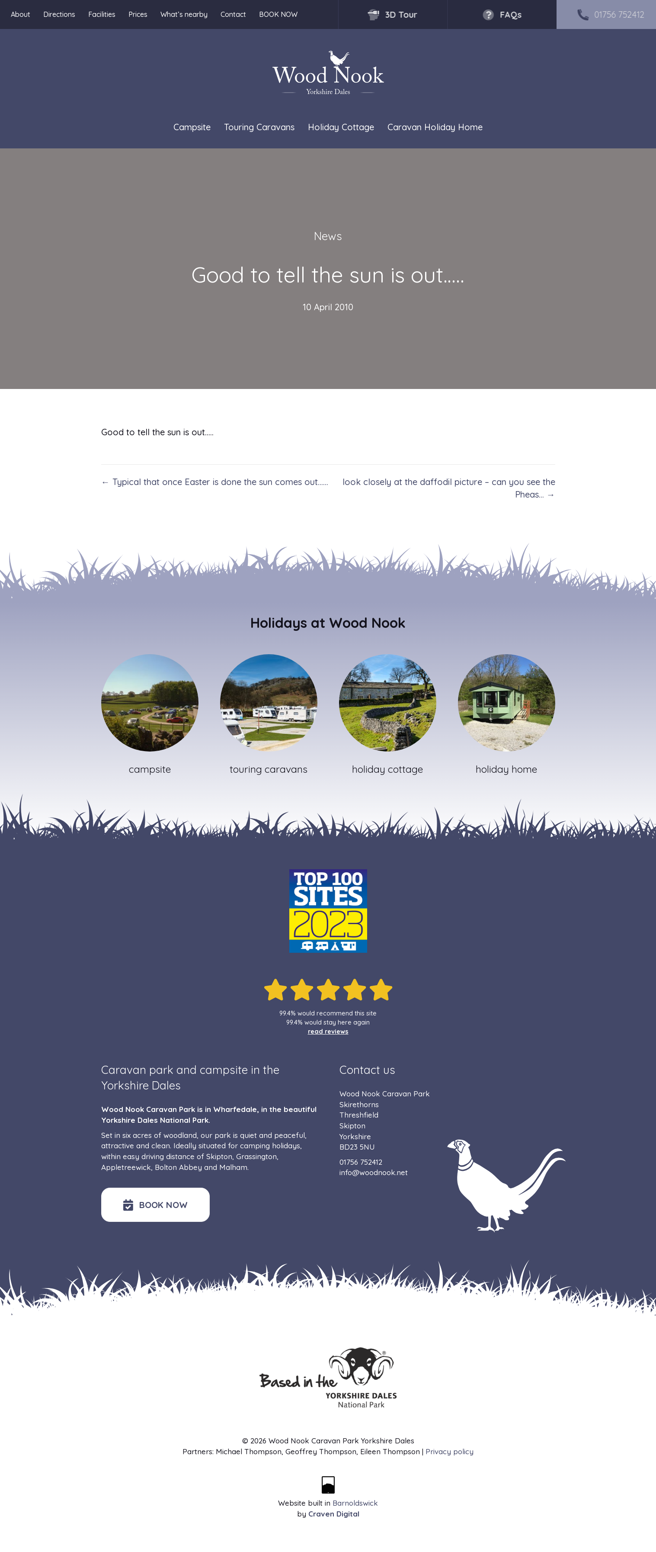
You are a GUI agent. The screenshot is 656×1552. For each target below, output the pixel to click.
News (328, 236)
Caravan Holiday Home (435, 127)
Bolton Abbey (178, 1167)
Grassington (256, 1156)
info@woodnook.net (373, 1172)
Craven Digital (333, 1513)
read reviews (328, 1031)
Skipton (219, 1156)
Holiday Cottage (341, 127)
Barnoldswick (355, 1502)
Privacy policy (450, 1451)
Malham (233, 1167)
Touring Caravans (259, 127)
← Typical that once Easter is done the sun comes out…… (214, 481)
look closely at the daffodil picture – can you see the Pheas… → (448, 488)
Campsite (192, 127)
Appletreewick (126, 1167)
